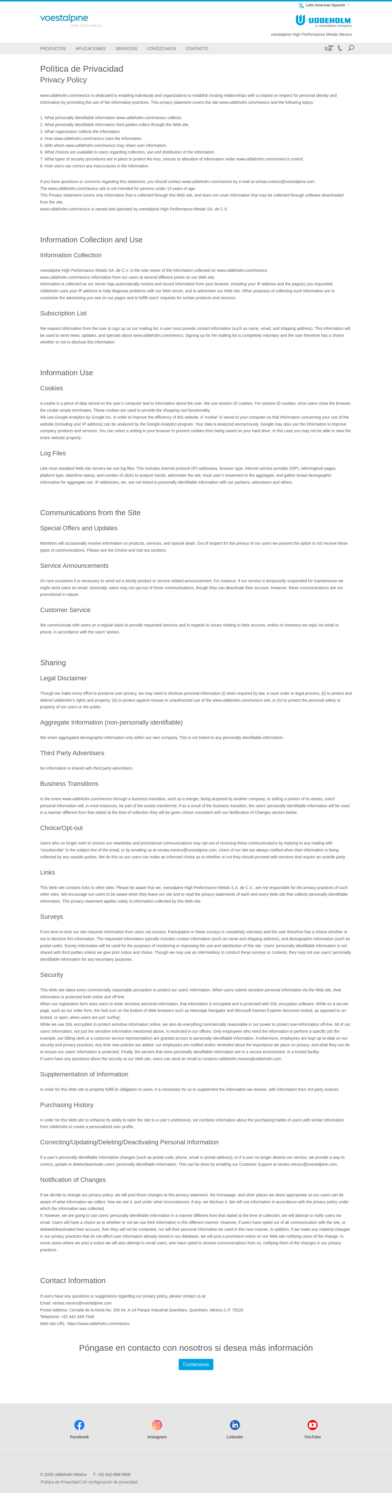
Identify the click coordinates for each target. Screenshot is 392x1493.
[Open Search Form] (351, 48)
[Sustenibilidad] (329, 48)
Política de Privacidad (60, 1482)
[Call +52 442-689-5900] (340, 48)
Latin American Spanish (321, 5)
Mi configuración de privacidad (110, 1482)
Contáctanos (196, 1364)
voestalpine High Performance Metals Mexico (311, 34)
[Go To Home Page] (80, 20)
